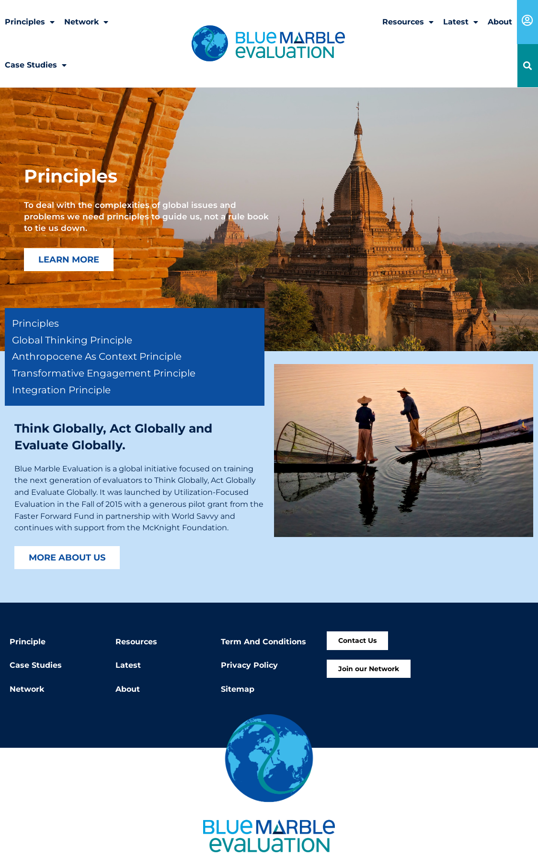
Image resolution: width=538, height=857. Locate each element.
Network (86, 22)
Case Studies (36, 65)
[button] (528, 66)
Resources (408, 22)
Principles (30, 22)
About (500, 21)
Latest (460, 22)
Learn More (68, 259)
